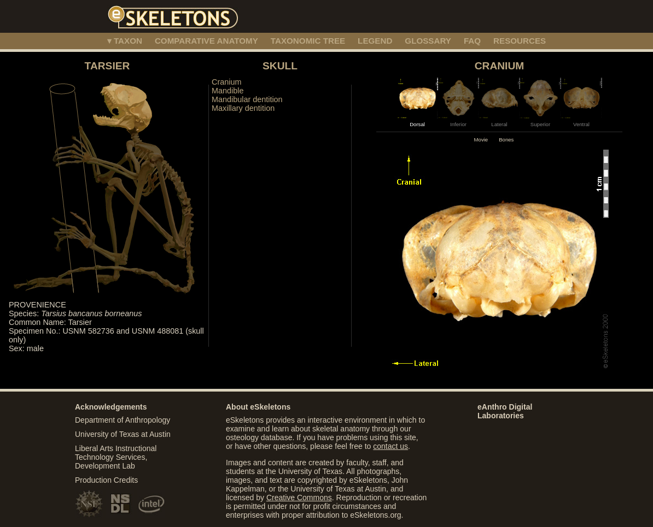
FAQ (472, 40)
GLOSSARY (428, 40)
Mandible (227, 90)
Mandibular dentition (247, 99)
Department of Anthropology (122, 420)
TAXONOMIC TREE (308, 40)
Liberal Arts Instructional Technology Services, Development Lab (115, 457)
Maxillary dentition (243, 108)
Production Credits (106, 480)
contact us (390, 446)
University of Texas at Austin (123, 434)
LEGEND (375, 40)
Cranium (226, 82)
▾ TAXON (124, 40)
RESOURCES (519, 40)
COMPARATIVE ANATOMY (206, 40)
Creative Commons (299, 497)
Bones (506, 140)
